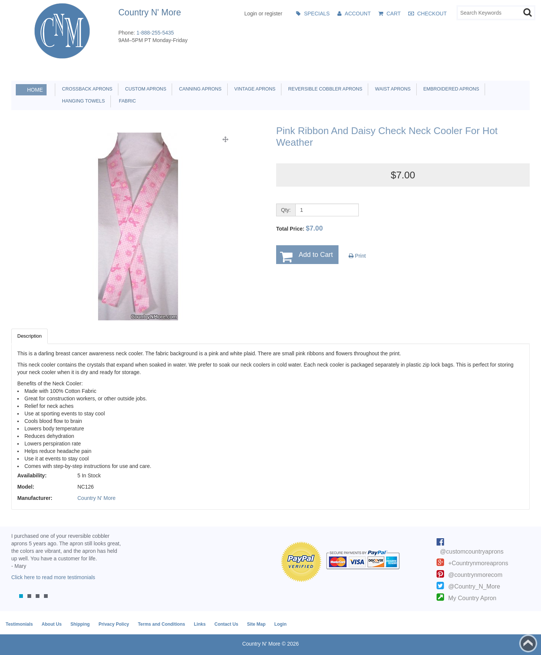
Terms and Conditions (161, 624)
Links (200, 624)
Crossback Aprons (85, 89)
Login (280, 624)
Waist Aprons (391, 89)
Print (357, 256)
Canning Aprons (198, 89)
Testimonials (19, 624)
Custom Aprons (144, 89)
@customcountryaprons (471, 551)
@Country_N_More (474, 586)
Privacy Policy (113, 624)
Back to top (528, 643)
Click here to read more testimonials (53, 577)
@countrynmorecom (475, 575)
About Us (52, 624)
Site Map (256, 624)
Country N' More (96, 498)
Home (35, 90)
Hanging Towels (82, 101)
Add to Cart (316, 254)
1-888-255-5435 (155, 33)
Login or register (263, 14)
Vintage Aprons (253, 89)
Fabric (125, 101)
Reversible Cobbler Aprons (324, 89)
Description (29, 336)
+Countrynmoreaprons (478, 563)
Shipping (79, 624)
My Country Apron (472, 598)
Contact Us (226, 624)
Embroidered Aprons (450, 89)
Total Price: (299, 228)
